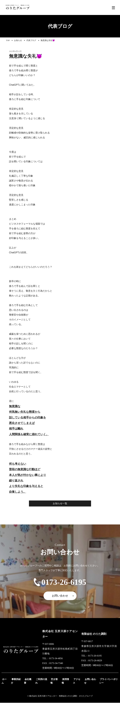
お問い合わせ (60, 600)
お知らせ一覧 (60, 503)
